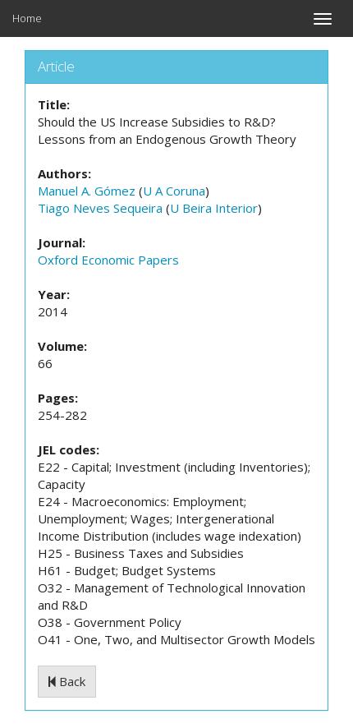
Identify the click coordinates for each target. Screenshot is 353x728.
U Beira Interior (214, 208)
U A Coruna (174, 190)
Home (27, 18)
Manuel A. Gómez (86, 190)
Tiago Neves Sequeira (100, 208)
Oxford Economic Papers (108, 259)
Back (66, 681)
